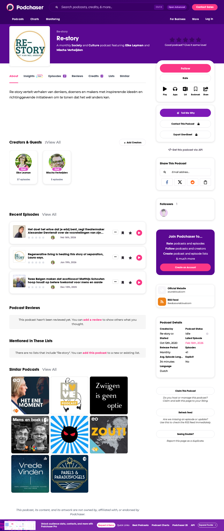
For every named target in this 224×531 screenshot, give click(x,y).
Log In (209, 19)
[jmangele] (164, 213)
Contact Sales (204, 7)
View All (53, 142)
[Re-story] (29, 46)
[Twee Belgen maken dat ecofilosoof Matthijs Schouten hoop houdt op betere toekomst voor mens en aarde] (19, 281)
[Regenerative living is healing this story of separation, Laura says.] (19, 256)
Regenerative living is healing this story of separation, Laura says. (65, 255)
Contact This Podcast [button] (185, 124)
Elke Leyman (134, 45)
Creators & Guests (25, 142)
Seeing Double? (185, 434)
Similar (124, 76)
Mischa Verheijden (70, 50)
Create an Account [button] (185, 267)
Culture (94, 45)
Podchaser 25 (180, 525)
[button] (18, 19)
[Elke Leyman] (23, 162)
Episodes (57, 76)
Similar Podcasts (24, 369)
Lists (111, 76)
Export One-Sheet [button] (185, 134)
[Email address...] (185, 172)
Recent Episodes (24, 214)
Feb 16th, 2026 (194, 342)
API (193, 525)
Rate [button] (185, 78)
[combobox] (119, 7)
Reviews (77, 76)
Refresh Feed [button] (185, 412)
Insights (33, 76)
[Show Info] (207, 333)
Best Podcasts (140, 525)
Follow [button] (185, 68)
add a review (92, 320)
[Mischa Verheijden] (57, 162)
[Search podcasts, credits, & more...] (107, 7)
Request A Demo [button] (106, 525)
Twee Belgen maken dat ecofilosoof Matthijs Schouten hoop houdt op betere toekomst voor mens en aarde (66, 280)
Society (77, 45)
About (13, 76)
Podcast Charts (160, 525)
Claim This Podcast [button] (185, 391)
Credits (96, 76)
